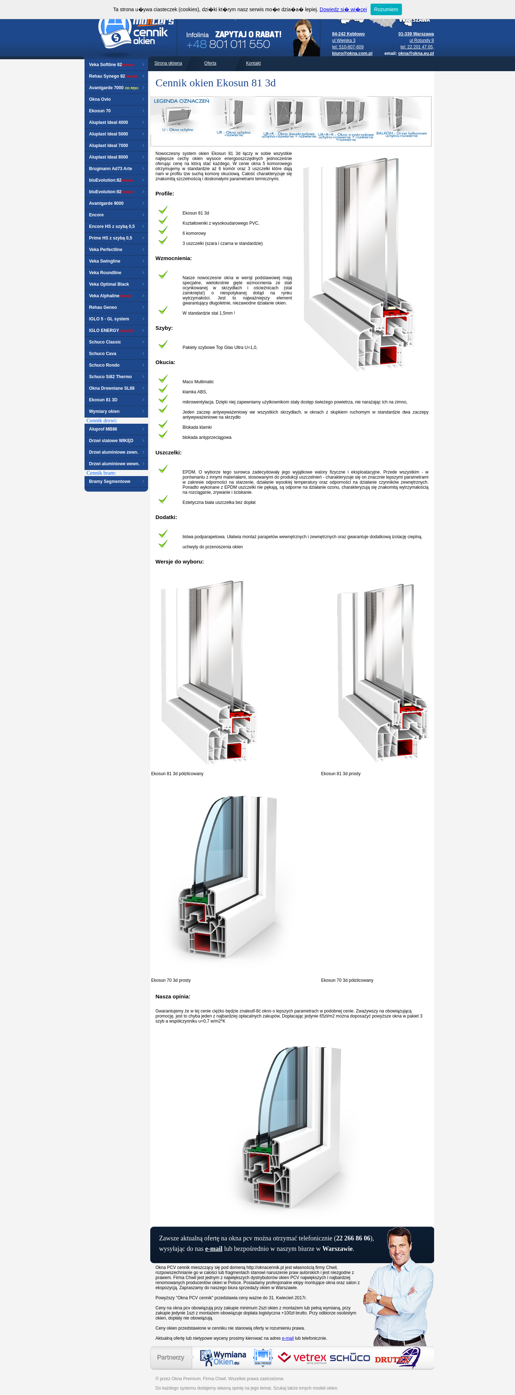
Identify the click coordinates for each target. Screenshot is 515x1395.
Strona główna (168, 63)
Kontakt (253, 63)
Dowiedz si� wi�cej (343, 9)
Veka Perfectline (105, 249)
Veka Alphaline (104, 295)
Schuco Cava (102, 353)
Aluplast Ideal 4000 (108, 122)
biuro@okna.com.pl (352, 53)
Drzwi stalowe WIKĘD (111, 440)
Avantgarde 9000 (106, 203)
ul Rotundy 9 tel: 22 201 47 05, (416, 40)
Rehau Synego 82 (107, 76)
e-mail (213, 1248)
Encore (96, 214)
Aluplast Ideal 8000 (108, 157)
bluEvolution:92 (105, 191)
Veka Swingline (105, 261)
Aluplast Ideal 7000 (108, 145)
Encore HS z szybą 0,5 (112, 226)
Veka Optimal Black (109, 284)
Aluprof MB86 (103, 429)
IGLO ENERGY (111, 330)
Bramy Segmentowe (110, 481)
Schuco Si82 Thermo (110, 376)
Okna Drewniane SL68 (112, 388)
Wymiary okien (104, 411)
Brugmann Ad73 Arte (110, 168)
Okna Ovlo (100, 99)
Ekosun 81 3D (103, 399)
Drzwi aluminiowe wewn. (114, 463)
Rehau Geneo (103, 307)
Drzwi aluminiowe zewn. (114, 452)
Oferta (210, 63)
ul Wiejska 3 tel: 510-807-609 (348, 40)
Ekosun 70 (100, 110)
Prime (95, 238)
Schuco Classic (105, 342)
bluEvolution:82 (105, 180)
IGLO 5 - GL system (109, 318)
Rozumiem (386, 9)
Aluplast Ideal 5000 (108, 134)
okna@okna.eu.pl (416, 53)
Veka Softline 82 (105, 64)
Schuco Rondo (104, 365)
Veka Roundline (105, 272)
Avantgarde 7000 (106, 87)
